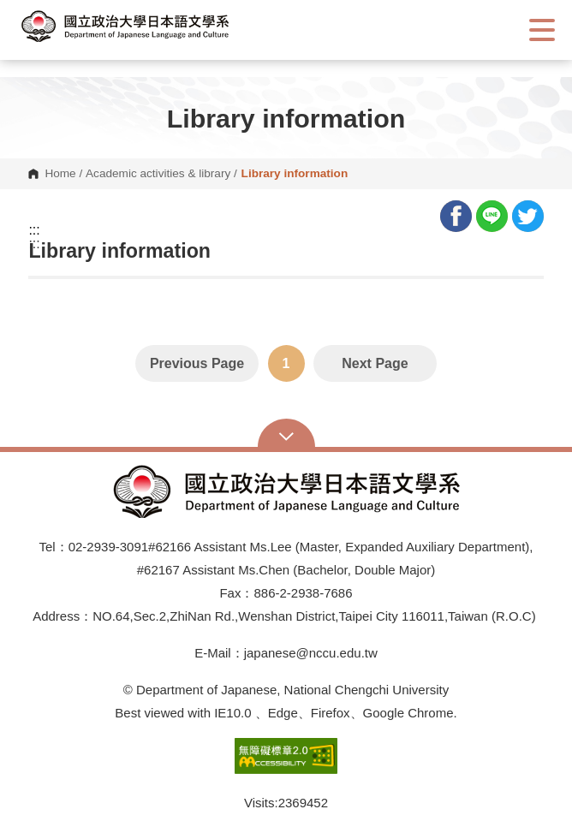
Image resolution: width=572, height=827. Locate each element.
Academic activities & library (158, 174)
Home (60, 174)
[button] (141, 26)
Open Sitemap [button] (286, 435)
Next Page (375, 363)
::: (33, 230)
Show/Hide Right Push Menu (542, 30)
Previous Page (197, 363)
